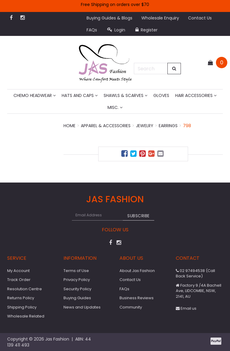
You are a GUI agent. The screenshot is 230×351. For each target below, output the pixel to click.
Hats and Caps (80, 95)
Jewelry (144, 126)
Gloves (161, 95)
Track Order (19, 279)
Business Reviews (136, 298)
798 (187, 126)
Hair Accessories (196, 95)
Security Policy (77, 289)
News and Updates (82, 307)
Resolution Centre (24, 289)
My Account (18, 270)
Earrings (168, 126)
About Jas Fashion (137, 270)
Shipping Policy (22, 307)
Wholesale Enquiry (160, 18)
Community (130, 307)
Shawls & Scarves (125, 95)
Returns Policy (20, 298)
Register (146, 30)
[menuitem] (125, 154)
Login (116, 30)
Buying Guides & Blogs (109, 18)
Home (69, 126)
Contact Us (200, 18)
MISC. (115, 107)
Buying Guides (77, 298)
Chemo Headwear (34, 95)
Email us (186, 308)
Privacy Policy (76, 279)
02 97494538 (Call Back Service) (195, 273)
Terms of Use (76, 270)
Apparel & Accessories (106, 126)
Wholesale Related (25, 316)
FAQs (92, 30)
